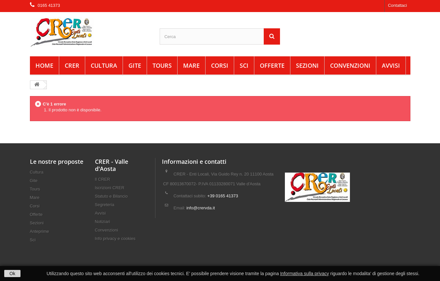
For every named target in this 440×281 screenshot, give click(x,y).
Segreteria (104, 204)
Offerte (272, 65)
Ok (12, 273)
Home (44, 65)
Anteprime (39, 231)
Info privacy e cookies (115, 238)
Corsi (219, 65)
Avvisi (391, 65)
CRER (72, 65)
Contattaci (397, 5)
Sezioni (307, 65)
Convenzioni (350, 65)
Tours (162, 65)
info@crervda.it (200, 207)
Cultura (104, 65)
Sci (244, 65)
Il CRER (102, 179)
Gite (134, 65)
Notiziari (102, 221)
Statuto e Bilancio (111, 196)
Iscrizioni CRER (110, 187)
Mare (191, 65)
